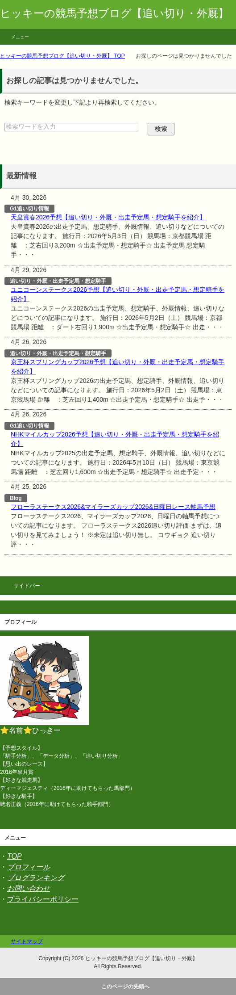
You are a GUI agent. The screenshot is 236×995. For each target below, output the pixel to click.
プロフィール (28, 867)
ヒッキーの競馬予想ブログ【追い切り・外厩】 (114, 13)
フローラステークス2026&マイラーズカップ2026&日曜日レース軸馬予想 (113, 506)
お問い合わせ (28, 888)
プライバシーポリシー (43, 899)
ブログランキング (35, 878)
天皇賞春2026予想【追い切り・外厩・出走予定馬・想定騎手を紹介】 (108, 217)
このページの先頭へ (125, 986)
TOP (14, 856)
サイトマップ (27, 941)
